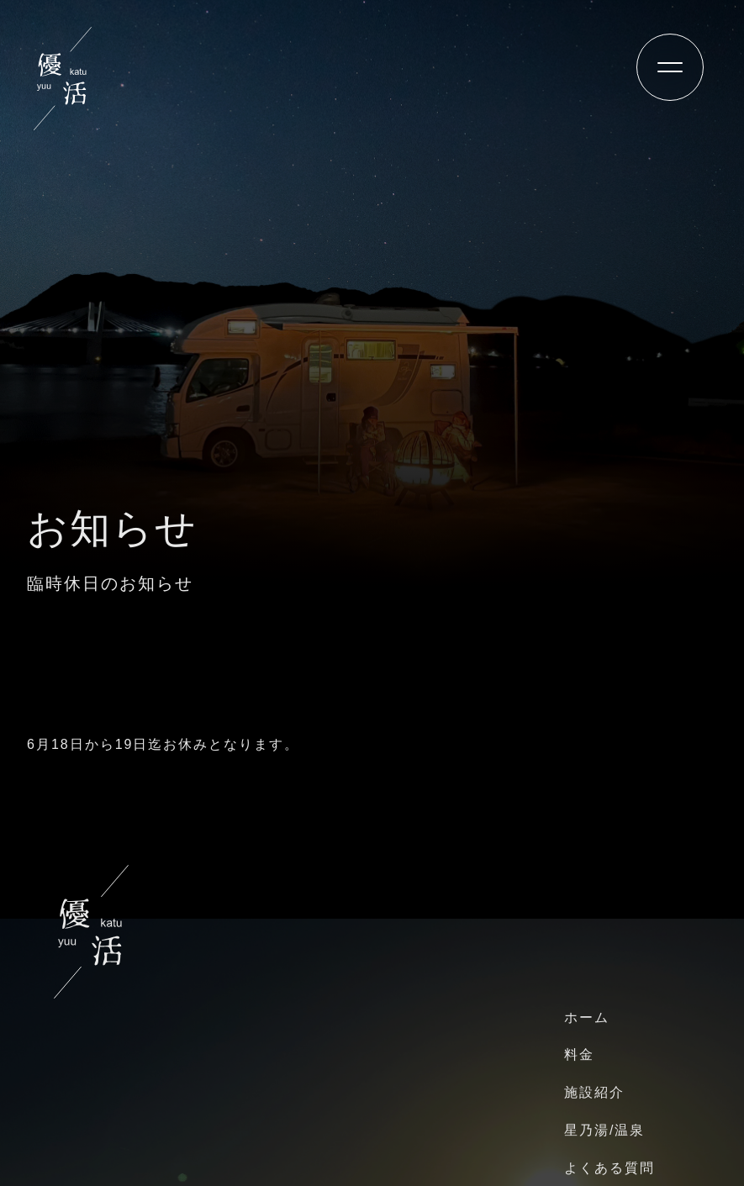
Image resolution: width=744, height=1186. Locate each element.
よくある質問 (609, 1168)
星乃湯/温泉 (604, 1130)
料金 (579, 1054)
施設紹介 (594, 1092)
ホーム (586, 1017)
